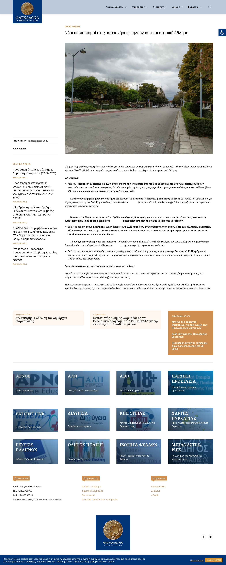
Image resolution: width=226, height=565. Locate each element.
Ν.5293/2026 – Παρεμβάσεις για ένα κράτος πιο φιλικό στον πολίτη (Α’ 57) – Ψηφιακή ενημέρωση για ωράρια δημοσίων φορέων (35, 233)
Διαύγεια (155, 490)
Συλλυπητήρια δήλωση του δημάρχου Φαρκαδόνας (41, 319)
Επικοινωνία (21, 478)
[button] (222, 32)
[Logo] (113, 532)
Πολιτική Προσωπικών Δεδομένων (99, 499)
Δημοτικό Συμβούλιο (92, 490)
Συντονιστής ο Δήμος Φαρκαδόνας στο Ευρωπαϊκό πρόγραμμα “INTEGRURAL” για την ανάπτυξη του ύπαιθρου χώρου (125, 321)
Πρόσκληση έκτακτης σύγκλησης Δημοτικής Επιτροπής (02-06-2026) (34, 171)
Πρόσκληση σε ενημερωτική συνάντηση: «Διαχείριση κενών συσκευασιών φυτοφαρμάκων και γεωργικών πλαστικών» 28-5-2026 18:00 (34, 190)
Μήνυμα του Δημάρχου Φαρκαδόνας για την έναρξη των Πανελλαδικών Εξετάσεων (189, 325)
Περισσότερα (197, 560)
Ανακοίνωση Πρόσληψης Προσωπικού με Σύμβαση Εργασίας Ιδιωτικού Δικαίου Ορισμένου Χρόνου (35, 254)
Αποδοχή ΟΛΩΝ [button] (214, 560)
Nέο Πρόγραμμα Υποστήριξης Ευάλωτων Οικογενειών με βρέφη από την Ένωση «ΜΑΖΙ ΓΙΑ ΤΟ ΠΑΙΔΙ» (33, 213)
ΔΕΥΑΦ (154, 495)
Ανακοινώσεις (72, 27)
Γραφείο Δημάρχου (91, 486)
